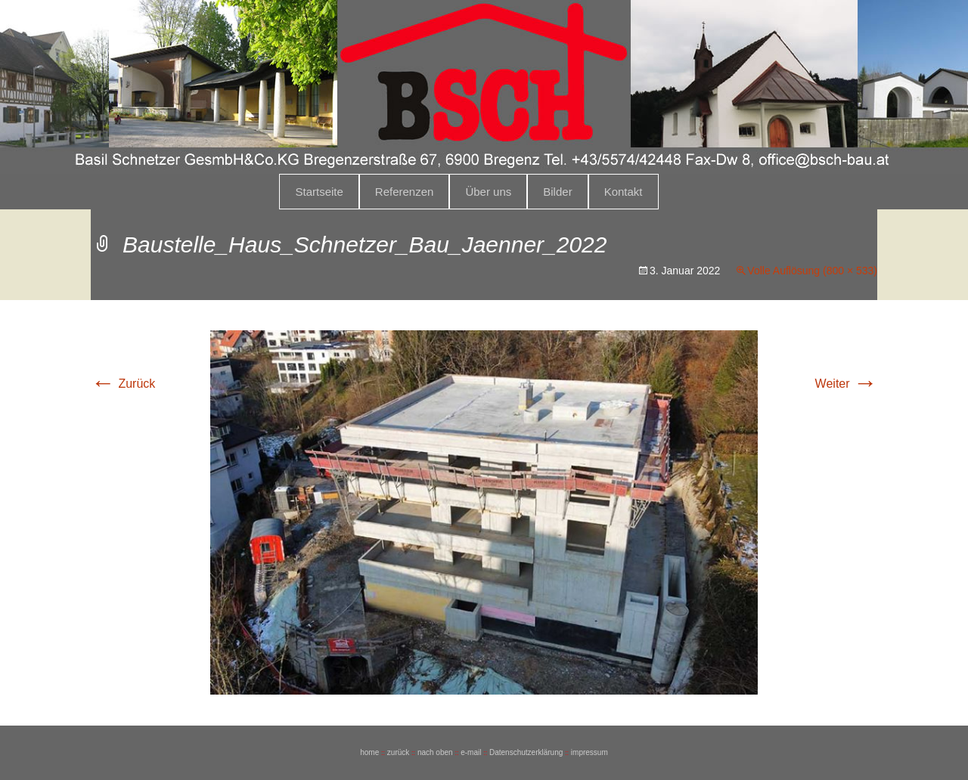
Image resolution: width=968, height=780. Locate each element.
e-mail (471, 752)
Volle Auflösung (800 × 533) (812, 271)
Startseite (319, 191)
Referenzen (404, 191)
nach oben (435, 752)
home (369, 752)
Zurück (123, 383)
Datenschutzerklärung (526, 752)
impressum (589, 752)
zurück (398, 752)
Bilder (557, 191)
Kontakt (623, 191)
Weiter (846, 383)
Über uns (488, 191)
